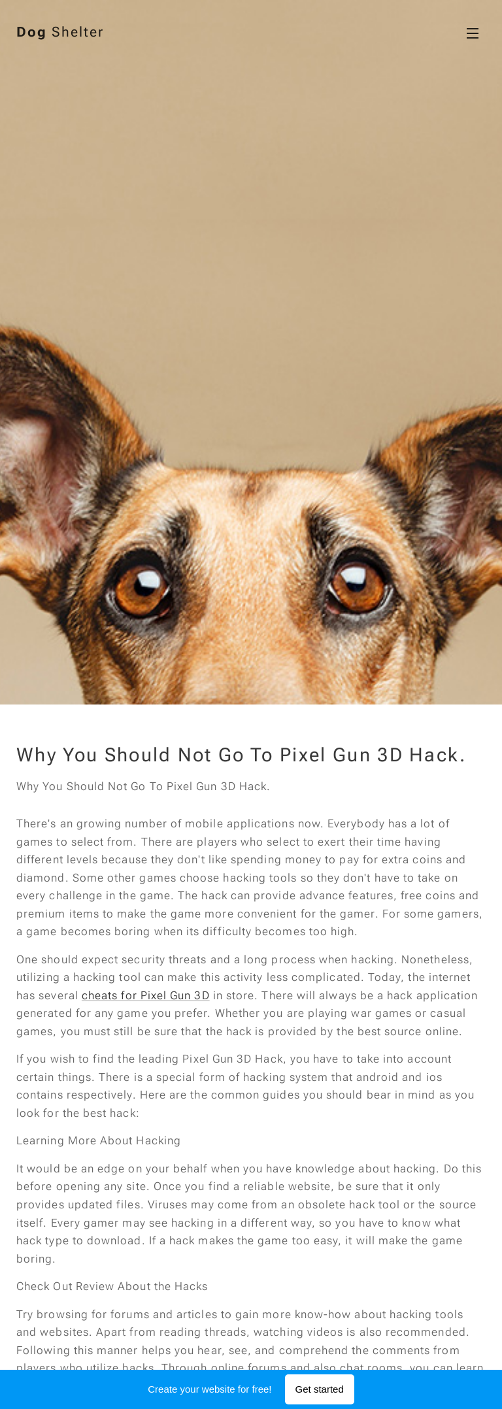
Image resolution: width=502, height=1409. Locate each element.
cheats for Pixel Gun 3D (146, 995)
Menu (472, 33)
